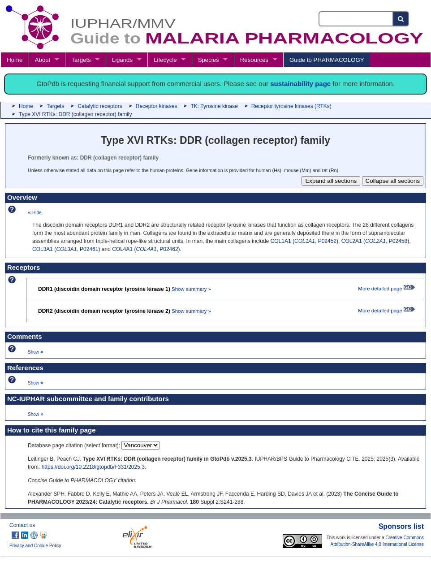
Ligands (122, 59)
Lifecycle (165, 59)
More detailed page (386, 288)
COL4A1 (122, 249)
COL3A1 (42, 249)
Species (208, 59)
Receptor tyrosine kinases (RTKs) (291, 106)
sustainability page (300, 83)
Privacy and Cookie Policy (35, 545)
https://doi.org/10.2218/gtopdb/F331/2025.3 (93, 467)
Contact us (22, 525)
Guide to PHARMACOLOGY (326, 59)
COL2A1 (351, 241)
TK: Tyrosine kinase (213, 106)
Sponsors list (401, 526)
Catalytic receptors (100, 106)
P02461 (89, 249)
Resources (254, 59)
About (42, 59)
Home (14, 59)
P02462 (168, 249)
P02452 (327, 241)
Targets (81, 59)
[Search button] (401, 18)
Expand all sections (331, 180)
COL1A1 (281, 241)
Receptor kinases (156, 106)
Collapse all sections (393, 180)
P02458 (398, 241)
